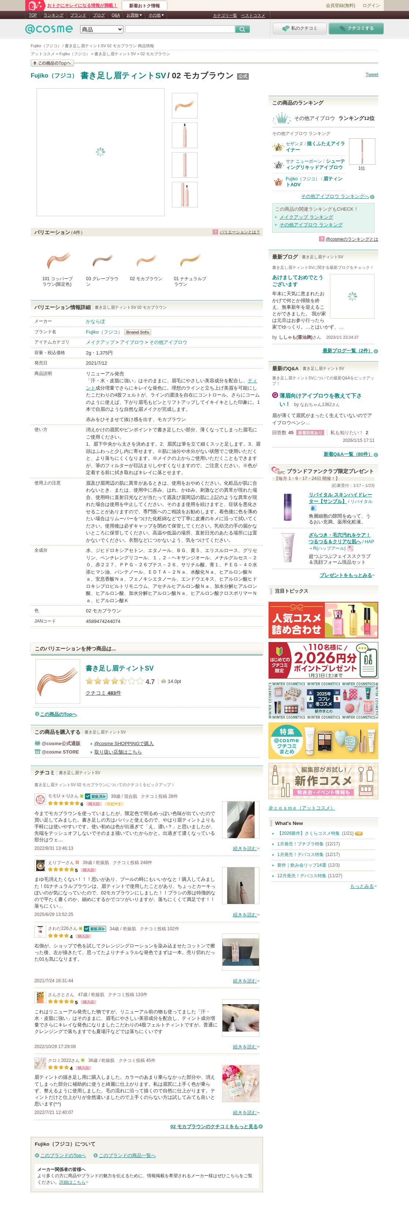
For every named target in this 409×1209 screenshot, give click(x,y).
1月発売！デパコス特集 (300, 854)
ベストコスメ (253, 15)
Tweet (371, 74)
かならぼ (95, 321)
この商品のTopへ (58, 714)
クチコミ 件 (103, 693)
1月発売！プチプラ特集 (300, 843)
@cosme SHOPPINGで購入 (124, 743)
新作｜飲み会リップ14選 (301, 865)
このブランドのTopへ (63, 1155)
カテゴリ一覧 (225, 15)
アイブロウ (132, 342)
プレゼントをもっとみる (346, 575)
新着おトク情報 (144, 5)
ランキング (54, 15)
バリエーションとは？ (240, 232)
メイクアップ (100, 342)
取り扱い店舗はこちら (118, 752)
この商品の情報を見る (52, 63)
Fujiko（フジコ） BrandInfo (139, 332)
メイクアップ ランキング (306, 217)
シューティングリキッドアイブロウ (315, 164)
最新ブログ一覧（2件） (348, 350)
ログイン (371, 5)
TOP (33, 15)
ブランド (78, 15)
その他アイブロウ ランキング (311, 225)
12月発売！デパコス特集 (301, 875)
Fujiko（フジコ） (54, 75)
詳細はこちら (72, 1182)
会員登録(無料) (340, 5)
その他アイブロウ (168, 342)
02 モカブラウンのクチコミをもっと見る (214, 1126)
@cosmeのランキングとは (352, 239)
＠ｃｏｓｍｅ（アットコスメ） (302, 808)
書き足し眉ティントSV (123, 75)
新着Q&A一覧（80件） (348, 454)
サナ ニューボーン (304, 161)
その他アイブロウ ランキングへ (335, 196)
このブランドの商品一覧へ (127, 1155)
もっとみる (362, 886)
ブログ (99, 15)
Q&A (116, 15)
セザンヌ (294, 143)
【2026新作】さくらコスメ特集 (308, 833)
